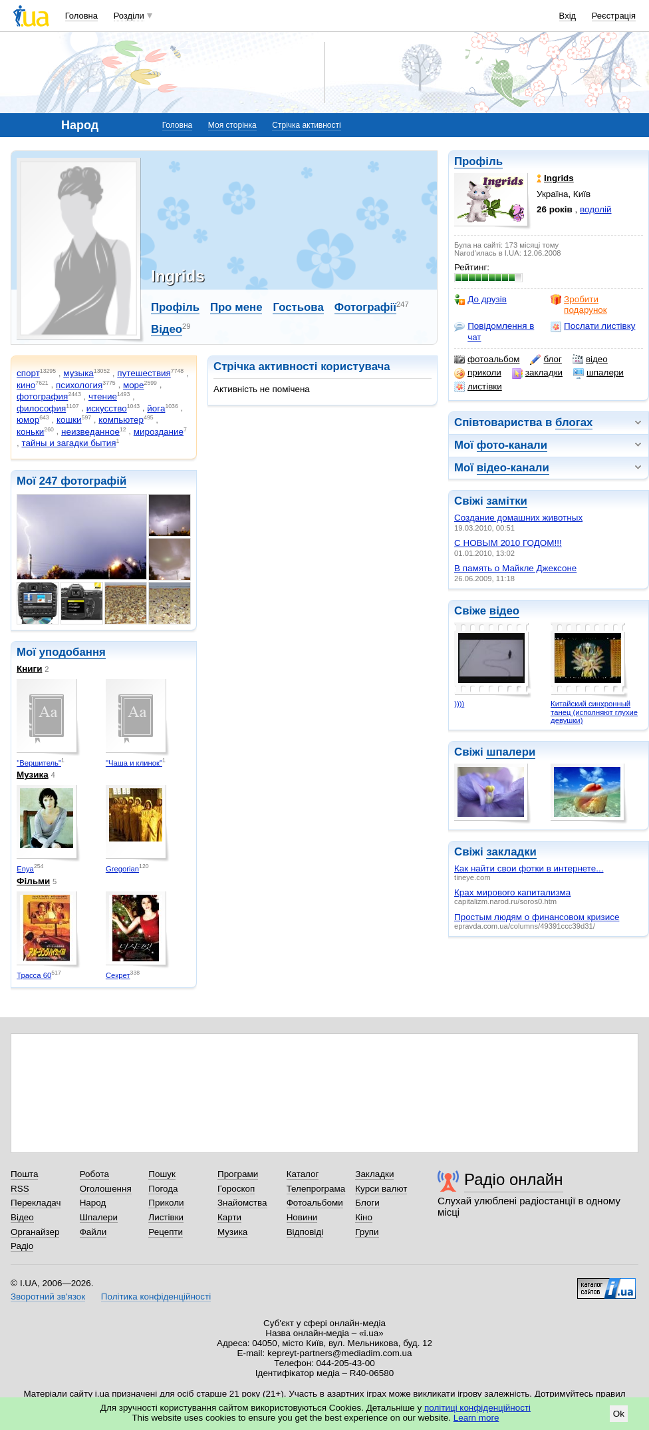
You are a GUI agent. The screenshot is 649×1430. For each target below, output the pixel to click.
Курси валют (381, 1189)
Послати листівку (593, 326)
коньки (30, 432)
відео (590, 359)
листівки (478, 386)
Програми (237, 1174)
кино (26, 385)
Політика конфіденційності (156, 1297)
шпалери (598, 372)
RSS (20, 1189)
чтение (102, 396)
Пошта (24, 1174)
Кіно (363, 1217)
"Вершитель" (39, 763)
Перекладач (36, 1203)
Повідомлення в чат (494, 331)
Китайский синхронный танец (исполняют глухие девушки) (594, 712)
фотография (42, 396)
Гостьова (298, 307)
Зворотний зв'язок (48, 1297)
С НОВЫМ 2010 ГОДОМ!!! (508, 543)
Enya (25, 869)
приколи (477, 372)
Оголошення (106, 1189)
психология (79, 385)
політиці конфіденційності (477, 1408)
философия (41, 408)
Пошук (162, 1174)
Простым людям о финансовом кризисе (536, 917)
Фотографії (365, 307)
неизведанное (90, 432)
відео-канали (513, 467)
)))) (459, 704)
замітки (506, 501)
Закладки (374, 1174)
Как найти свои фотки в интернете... (529, 868)
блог (545, 359)
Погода (163, 1189)
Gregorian (122, 869)
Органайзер (35, 1232)
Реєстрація (614, 16)
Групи (366, 1232)
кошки (69, 420)
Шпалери (99, 1217)
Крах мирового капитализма (512, 892)
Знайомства (242, 1203)
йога (156, 408)
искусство (106, 408)
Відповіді (305, 1232)
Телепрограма (316, 1189)
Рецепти (165, 1232)
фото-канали (512, 445)
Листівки (166, 1217)
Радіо (22, 1246)
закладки (537, 372)
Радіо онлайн (513, 1179)
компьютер (121, 420)
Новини (302, 1217)
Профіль (478, 161)
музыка (78, 373)
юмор (28, 420)
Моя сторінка (232, 125)
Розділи (129, 16)
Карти (229, 1217)
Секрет (118, 975)
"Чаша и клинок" (134, 763)
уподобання (72, 652)
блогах (573, 422)
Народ (93, 1203)
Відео (166, 329)
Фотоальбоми (315, 1203)
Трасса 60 (34, 975)
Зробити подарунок (579, 304)
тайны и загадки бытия (68, 443)
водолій (596, 209)
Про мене (236, 307)
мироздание (159, 432)
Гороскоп (236, 1189)
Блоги (367, 1203)
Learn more (476, 1418)
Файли (93, 1232)
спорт (28, 373)
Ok (618, 1414)
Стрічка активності (306, 125)
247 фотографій (83, 481)
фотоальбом (486, 359)
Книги (29, 669)
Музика (33, 775)
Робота (94, 1174)
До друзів (480, 299)
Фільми (33, 881)
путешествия (144, 373)
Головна (81, 16)
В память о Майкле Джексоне (515, 568)
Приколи (166, 1203)
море (133, 385)
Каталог (303, 1174)
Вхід (568, 16)
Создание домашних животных (518, 518)
